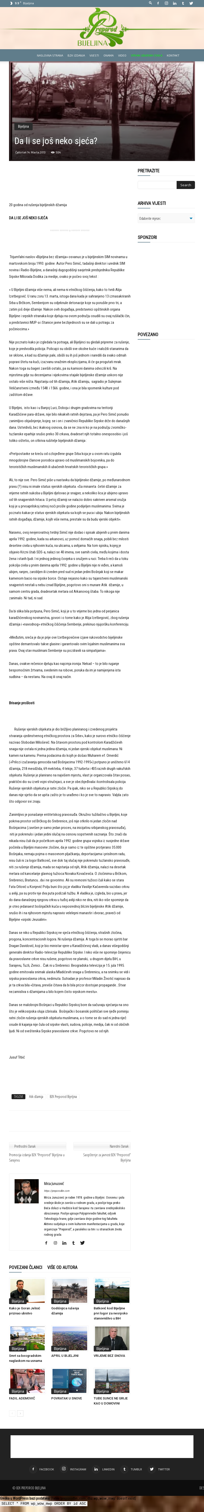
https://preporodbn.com (56, 1191)
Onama (109, 55)
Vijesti (94, 55)
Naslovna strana (50, 55)
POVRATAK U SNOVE (66, 1398)
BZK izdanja (76, 55)
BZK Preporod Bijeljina (63, 1096)
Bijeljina (23, 126)
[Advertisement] (70, 188)
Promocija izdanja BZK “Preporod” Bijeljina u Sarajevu (37, 1157)
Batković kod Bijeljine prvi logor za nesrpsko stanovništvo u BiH (111, 1313)
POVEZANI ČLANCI (25, 1267)
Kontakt (173, 55)
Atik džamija (36, 1096)
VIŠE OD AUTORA (62, 1267)
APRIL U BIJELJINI (65, 1356)
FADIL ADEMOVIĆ (22, 1398)
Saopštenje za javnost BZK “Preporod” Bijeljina (107, 1157)
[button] (150, 3)
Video (122, 55)
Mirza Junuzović (54, 1183)
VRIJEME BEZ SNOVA (109, 1356)
